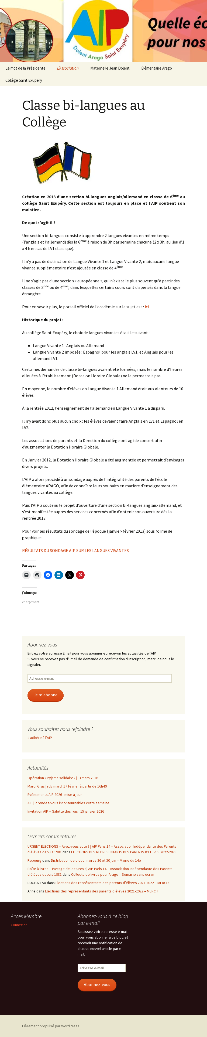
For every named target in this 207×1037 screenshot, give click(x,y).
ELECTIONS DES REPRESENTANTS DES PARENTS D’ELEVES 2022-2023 (124, 852)
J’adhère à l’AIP (39, 737)
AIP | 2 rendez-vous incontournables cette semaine (68, 802)
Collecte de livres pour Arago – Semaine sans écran (112, 874)
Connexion (19, 924)
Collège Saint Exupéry (23, 80)
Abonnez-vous (97, 984)
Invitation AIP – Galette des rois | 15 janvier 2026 (65, 811)
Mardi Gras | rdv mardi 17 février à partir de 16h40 (67, 786)
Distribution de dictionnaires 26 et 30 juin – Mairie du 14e (96, 860)
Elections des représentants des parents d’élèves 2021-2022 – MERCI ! (112, 882)
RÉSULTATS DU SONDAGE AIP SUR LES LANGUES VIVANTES (75, 550)
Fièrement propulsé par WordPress (50, 1026)
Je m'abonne (45, 694)
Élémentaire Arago (156, 68)
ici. (147, 306)
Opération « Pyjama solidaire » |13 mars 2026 (62, 777)
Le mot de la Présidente (25, 68)
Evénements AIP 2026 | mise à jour (54, 794)
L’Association (68, 68)
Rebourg (34, 860)
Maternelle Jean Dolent (110, 68)
